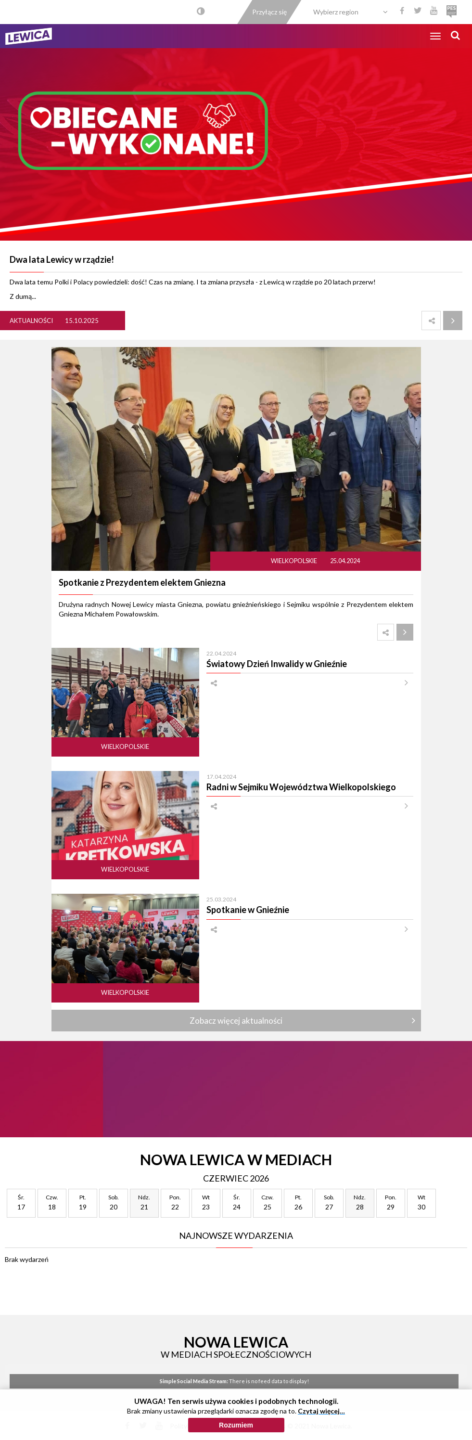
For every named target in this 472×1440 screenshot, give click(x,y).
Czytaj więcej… (321, 1411)
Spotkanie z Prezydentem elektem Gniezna (142, 582)
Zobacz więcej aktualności (236, 1021)
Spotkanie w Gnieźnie (247, 909)
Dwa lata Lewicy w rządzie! (62, 259)
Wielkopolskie (294, 561)
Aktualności (31, 320)
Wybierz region (335, 12)
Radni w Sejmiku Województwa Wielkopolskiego (301, 787)
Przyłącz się (269, 12)
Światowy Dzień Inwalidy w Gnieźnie (276, 663)
